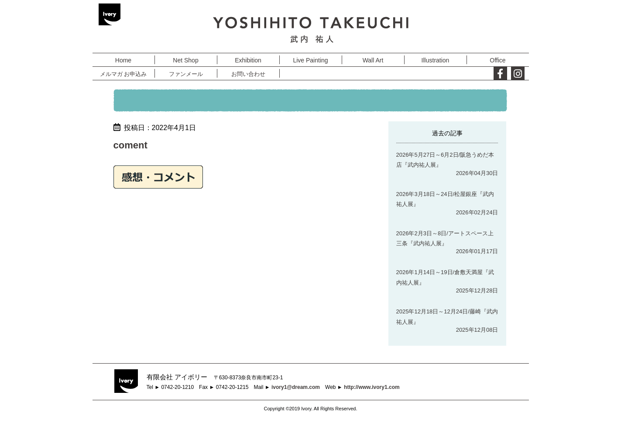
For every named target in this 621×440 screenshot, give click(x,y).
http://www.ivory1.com (372, 387)
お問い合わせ (248, 74)
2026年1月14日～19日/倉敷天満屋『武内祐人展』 (445, 277)
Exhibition (248, 60)
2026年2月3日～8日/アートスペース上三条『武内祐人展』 (445, 238)
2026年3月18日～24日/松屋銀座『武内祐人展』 (445, 199)
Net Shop (185, 60)
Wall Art (373, 60)
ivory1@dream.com (295, 387)
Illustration (435, 60)
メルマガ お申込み (123, 74)
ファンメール (186, 74)
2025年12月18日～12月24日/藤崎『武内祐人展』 (447, 316)
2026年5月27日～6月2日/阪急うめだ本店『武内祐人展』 (445, 159)
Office (497, 60)
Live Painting (310, 60)
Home (123, 60)
